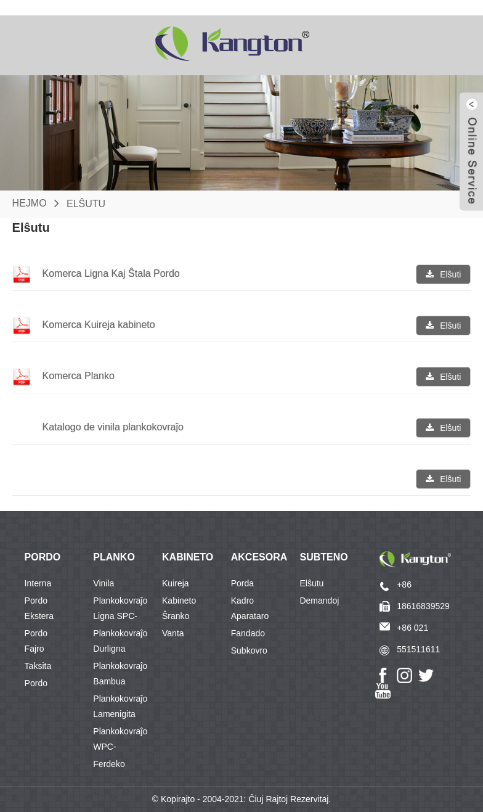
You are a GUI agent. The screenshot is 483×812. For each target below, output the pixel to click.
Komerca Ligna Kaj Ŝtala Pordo (110, 273)
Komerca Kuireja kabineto (98, 324)
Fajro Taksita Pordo (38, 650)
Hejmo (29, 203)
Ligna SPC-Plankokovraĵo (120, 618)
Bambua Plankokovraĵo (120, 683)
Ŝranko (175, 616)
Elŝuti (450, 274)
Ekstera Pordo (39, 618)
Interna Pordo (38, 585)
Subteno (323, 557)
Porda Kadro (242, 585)
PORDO (43, 557)
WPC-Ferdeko (108, 748)
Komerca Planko (78, 376)
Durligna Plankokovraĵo (120, 650)
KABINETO (187, 557)
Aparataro (250, 616)
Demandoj (319, 600)
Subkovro (249, 650)
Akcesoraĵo (266, 557)
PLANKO (114, 557)
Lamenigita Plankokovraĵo (120, 716)
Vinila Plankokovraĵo (120, 585)
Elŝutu (86, 203)
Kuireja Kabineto (179, 585)
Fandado (248, 633)
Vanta (173, 633)
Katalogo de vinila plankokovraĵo (112, 427)
